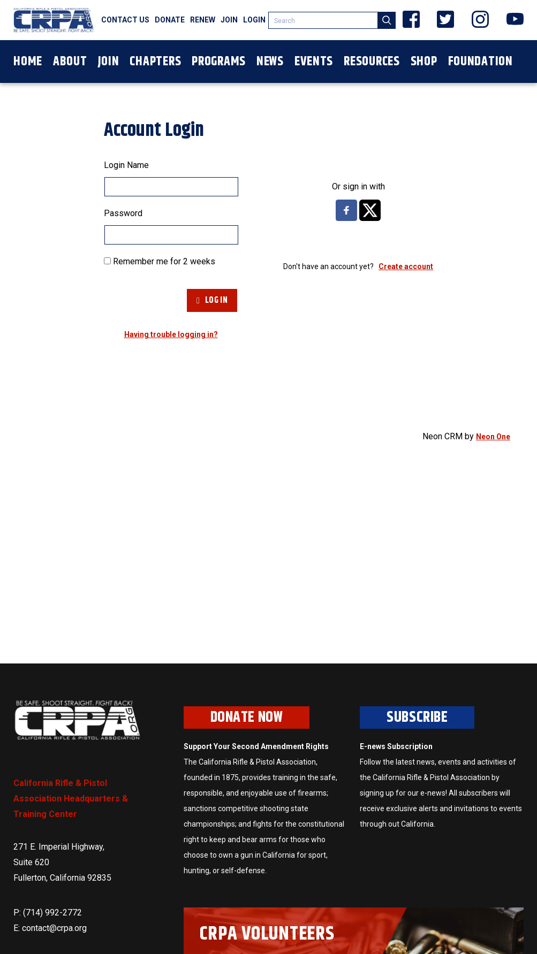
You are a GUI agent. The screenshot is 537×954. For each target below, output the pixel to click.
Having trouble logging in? (171, 334)
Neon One (493, 436)
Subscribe (417, 717)
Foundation (480, 61)
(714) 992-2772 (52, 912)
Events (313, 61)
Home (27, 61)
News (270, 61)
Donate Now (246, 717)
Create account (406, 266)
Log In (212, 300)
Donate (170, 20)
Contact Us (125, 20)
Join (229, 20)
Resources (371, 61)
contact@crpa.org (54, 928)
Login (254, 20)
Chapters (155, 61)
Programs (219, 61)
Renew (202, 20)
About (70, 61)
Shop (424, 61)
